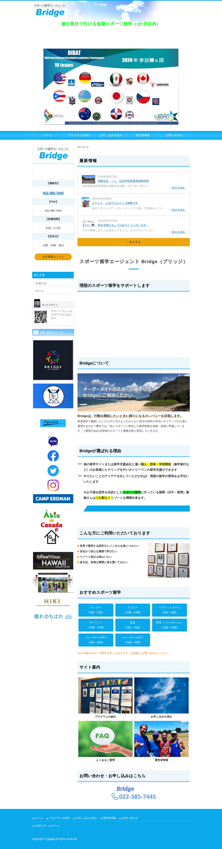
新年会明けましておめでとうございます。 (123, 225)
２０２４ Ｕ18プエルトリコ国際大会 (115, 203)
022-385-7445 (53, 193)
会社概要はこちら (53, 256)
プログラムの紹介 (79, 135)
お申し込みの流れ (111, 135)
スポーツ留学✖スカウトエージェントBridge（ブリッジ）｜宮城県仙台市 (50, 9)
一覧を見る (133, 242)
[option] (111, 81)
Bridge (51, 838)
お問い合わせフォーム (51, 332)
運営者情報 (142, 135)
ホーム (48, 135)
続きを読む (178, 187)
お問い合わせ (174, 135)
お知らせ (41, 283)
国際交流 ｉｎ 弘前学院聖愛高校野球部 (123, 181)
